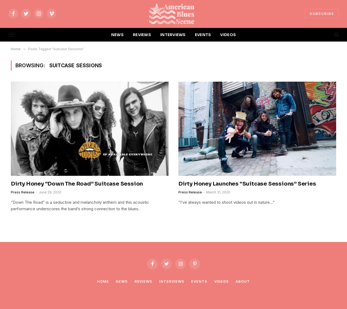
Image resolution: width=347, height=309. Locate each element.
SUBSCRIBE (322, 13)
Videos (221, 281)
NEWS (117, 34)
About (243, 281)
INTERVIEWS (173, 34)
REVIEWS (142, 34)
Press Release (22, 192)
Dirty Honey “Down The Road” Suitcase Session (77, 183)
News (122, 281)
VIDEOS (228, 34)
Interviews (171, 281)
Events (199, 281)
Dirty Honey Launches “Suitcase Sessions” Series (247, 183)
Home (103, 281)
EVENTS (203, 34)
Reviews (143, 281)
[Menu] (11, 35)
